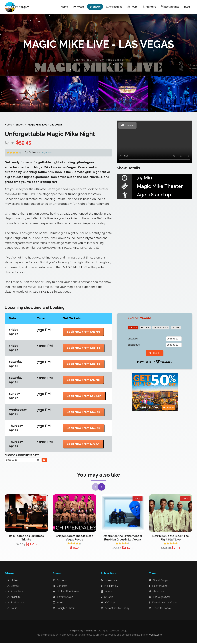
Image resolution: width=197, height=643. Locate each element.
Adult (58, 602)
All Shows (12, 585)
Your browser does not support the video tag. (154, 142)
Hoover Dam (158, 585)
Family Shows (63, 597)
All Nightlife (12, 597)
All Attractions (14, 591)
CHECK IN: (133, 339)
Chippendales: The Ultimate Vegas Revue (74, 537)
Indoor (106, 591)
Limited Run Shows (66, 591)
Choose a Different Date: (22, 455)
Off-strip (108, 602)
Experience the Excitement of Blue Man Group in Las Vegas (122, 537)
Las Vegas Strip (160, 597)
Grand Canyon (159, 580)
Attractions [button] (114, 6)
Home (8, 124)
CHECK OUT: (134, 345)
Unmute (127, 125)
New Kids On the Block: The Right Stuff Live (170, 537)
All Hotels (11, 580)
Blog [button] (187, 6)
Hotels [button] (78, 6)
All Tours (11, 608)
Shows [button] (95, 6)
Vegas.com (47, 152)
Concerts (60, 585)
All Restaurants (15, 602)
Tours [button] (132, 6)
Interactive (109, 580)
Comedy (60, 580)
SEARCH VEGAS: (139, 317)
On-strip (107, 597)
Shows (20, 124)
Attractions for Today (115, 608)
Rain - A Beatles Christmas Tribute (26, 537)
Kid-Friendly (109, 585)
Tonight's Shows (64, 608)
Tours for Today (160, 608)
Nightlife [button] (149, 6)
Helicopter (157, 591)
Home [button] (64, 6)
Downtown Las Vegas (163, 602)
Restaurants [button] (170, 6)
